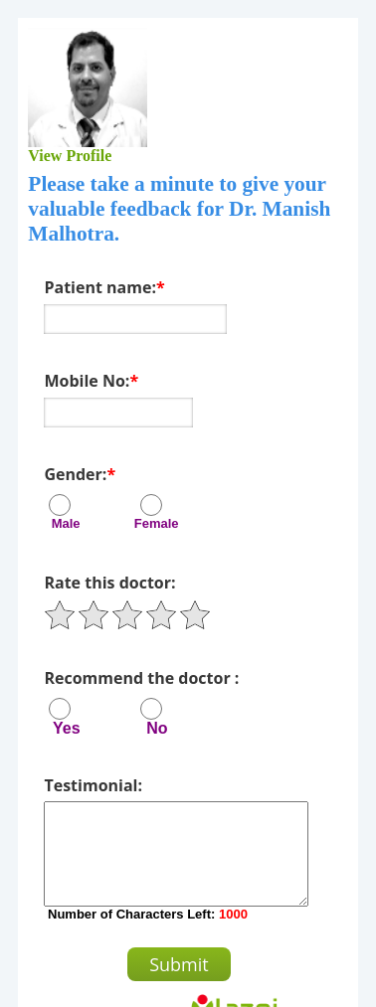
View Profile (70, 155)
